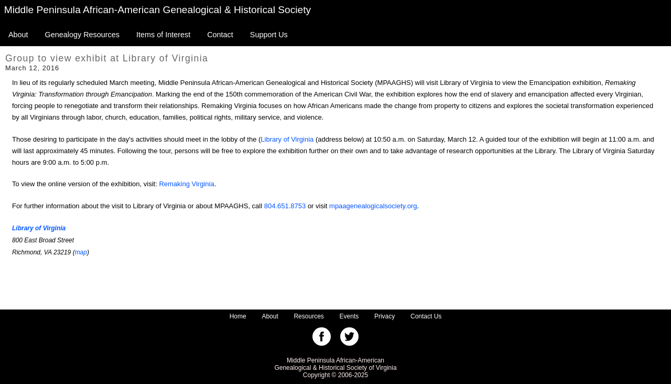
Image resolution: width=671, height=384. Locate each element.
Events (349, 316)
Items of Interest (163, 34)
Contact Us (425, 316)
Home (238, 316)
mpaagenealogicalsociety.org (373, 206)
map (81, 252)
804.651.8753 (285, 206)
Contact (220, 34)
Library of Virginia (287, 139)
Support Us (269, 34)
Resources (308, 316)
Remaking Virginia (186, 184)
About (18, 34)
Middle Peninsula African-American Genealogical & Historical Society (157, 9)
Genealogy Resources (82, 34)
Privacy (384, 316)
